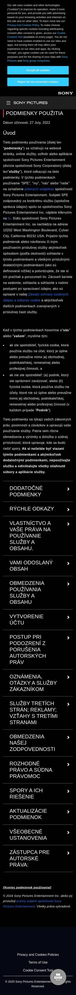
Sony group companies (36, 60)
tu (9, 218)
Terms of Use (37, 962)
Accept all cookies (38, 70)
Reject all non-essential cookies (38, 81)
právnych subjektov (39, 189)
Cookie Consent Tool (38, 970)
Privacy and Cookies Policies (38, 954)
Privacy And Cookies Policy (23, 25)
